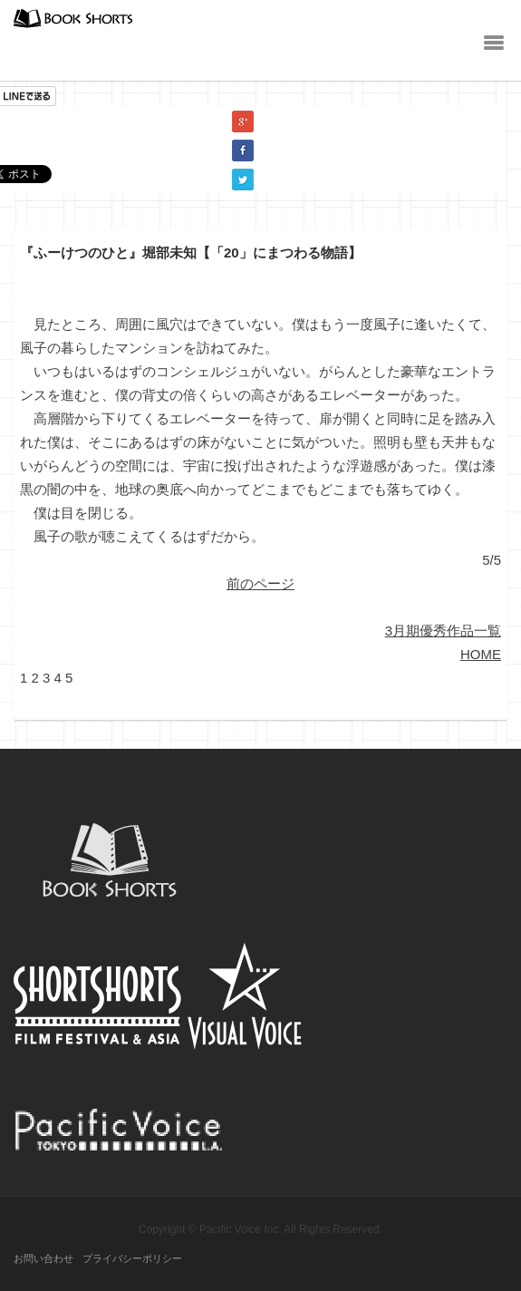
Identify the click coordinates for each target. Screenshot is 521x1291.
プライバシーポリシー (132, 1258)
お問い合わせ (43, 1258)
